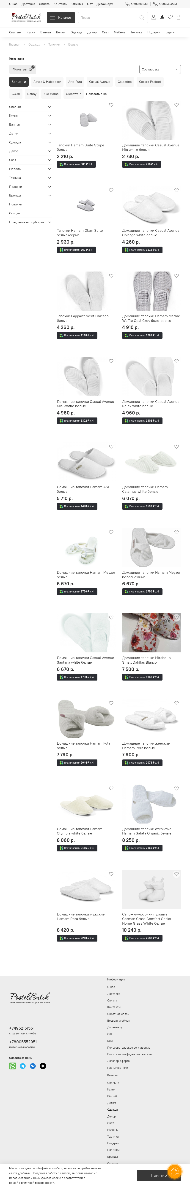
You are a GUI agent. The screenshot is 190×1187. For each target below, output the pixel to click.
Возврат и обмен (118, 1020)
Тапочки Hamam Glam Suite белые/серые (80, 232)
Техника (136, 32)
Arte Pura (75, 82)
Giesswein (73, 94)
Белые (17, 82)
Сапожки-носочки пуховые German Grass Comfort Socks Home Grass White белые (146, 918)
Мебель (119, 32)
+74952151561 (136, 4)
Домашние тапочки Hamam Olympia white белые (79, 831)
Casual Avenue (99, 82)
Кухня (31, 32)
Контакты (61, 4)
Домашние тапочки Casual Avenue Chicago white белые (150, 232)
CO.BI (16, 94)
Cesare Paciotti (150, 82)
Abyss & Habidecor (47, 82)
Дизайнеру (104, 4)
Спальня (15, 32)
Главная (14, 44)
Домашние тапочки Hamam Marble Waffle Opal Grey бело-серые (151, 318)
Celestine (125, 82)
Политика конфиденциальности (129, 1054)
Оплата (44, 4)
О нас (13, 4)
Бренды (15, 195)
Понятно (159, 1175)
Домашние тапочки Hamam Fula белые (83, 745)
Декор (92, 32)
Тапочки (54, 44)
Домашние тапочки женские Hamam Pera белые (146, 745)
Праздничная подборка (26, 222)
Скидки (14, 213)
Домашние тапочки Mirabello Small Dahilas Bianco (146, 660)
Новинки (15, 204)
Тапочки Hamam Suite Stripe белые (80, 147)
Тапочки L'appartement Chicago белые (83, 318)
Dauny (31, 94)
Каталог (61, 17)
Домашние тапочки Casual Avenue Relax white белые (150, 403)
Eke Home (51, 94)
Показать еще (96, 94)
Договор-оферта (118, 1061)
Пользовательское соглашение (128, 1047)
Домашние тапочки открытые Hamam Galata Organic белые (146, 831)
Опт (90, 4)
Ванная (45, 32)
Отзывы (77, 4)
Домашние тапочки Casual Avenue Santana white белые (85, 660)
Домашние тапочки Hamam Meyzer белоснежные (151, 574)
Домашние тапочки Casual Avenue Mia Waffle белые (85, 403)
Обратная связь (118, 1014)
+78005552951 (165, 4)
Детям (60, 32)
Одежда (76, 32)
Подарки (153, 32)
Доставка (28, 4)
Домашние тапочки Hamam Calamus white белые (145, 489)
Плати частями (117, 1067)
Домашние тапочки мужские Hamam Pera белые (81, 916)
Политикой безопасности (36, 1183)
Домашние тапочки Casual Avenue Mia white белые (150, 147)
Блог (110, 1040)
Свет (105, 32)
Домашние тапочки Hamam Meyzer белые (86, 574)
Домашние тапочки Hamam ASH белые (83, 489)
